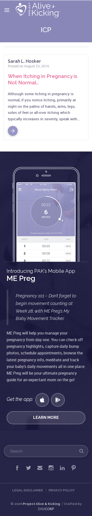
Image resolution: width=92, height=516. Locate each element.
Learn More (46, 417)
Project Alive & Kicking (41, 504)
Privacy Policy (62, 490)
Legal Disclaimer (27, 490)
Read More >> (13, 128)
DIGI (46, 509)
